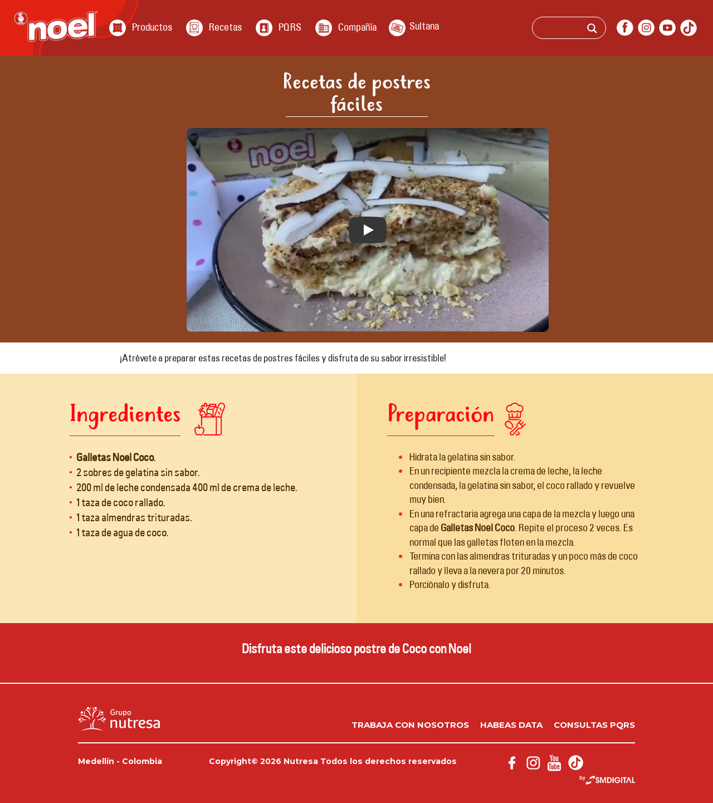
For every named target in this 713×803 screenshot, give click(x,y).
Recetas (225, 27)
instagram (646, 27)
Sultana (424, 25)
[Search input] (584, 29)
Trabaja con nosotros (410, 724)
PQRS (290, 27)
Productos (152, 27)
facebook (625, 27)
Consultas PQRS (594, 724)
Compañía (357, 27)
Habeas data (511, 724)
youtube (667, 27)
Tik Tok (688, 27)
